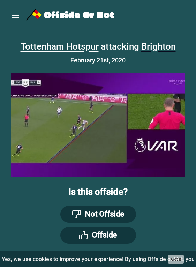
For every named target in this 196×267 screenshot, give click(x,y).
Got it (176, 259)
